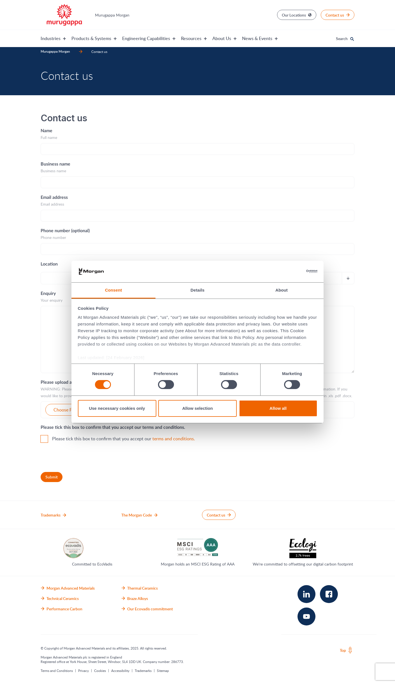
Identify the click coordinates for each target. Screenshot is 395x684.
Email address (54, 197)
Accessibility (120, 670)
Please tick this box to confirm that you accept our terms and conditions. (113, 427)
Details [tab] (197, 290)
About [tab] (281, 290)
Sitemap (163, 670)
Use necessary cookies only (117, 408)
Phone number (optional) (65, 231)
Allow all (278, 408)
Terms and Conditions (57, 670)
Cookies (100, 670)
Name (46, 131)
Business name (55, 164)
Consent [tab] (113, 290)
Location (49, 264)
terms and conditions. (173, 439)
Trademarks (143, 670)
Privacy (83, 670)
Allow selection (197, 408)
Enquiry (48, 293)
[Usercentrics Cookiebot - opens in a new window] (292, 271)
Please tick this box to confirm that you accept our (123, 439)
